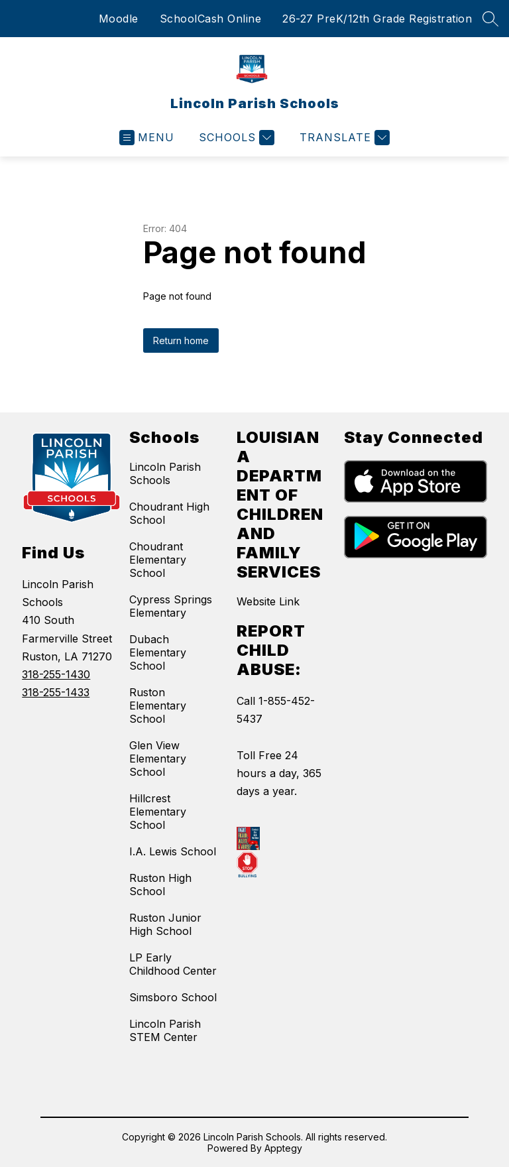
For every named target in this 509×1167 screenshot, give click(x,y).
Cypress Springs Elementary (170, 606)
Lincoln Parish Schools (165, 473)
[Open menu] (146, 137)
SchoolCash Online (211, 18)
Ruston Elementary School (157, 705)
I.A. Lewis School (172, 851)
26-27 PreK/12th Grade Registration (377, 18)
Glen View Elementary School (157, 758)
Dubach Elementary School (157, 652)
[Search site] (490, 19)
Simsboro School (173, 997)
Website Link (268, 601)
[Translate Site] (343, 137)
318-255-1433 (55, 692)
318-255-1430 (56, 674)
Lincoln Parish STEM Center (165, 1030)
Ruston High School (160, 884)
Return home (181, 340)
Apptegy (283, 1148)
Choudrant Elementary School (157, 560)
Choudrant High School (169, 513)
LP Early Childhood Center (173, 964)
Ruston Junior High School (165, 924)
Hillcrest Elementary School (157, 811)
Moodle (119, 18)
